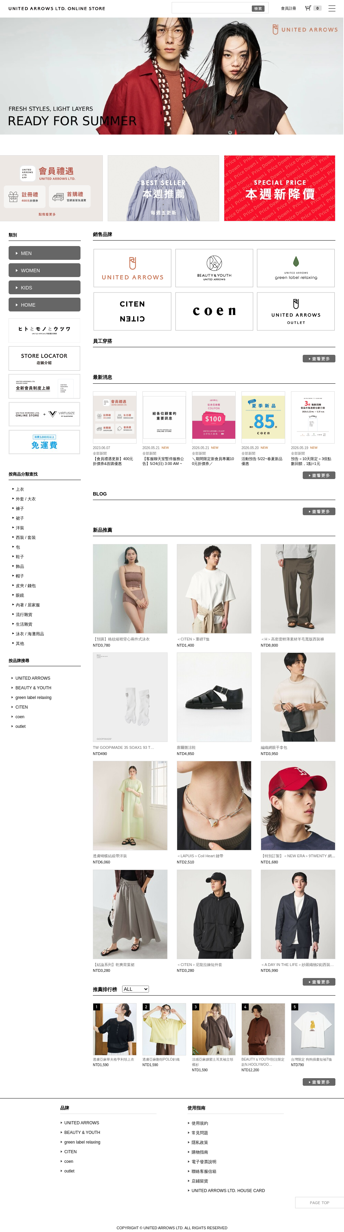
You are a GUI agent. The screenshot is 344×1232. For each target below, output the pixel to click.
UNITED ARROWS (32, 678)
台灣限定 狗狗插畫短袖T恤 (311, 1059)
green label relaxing (33, 697)
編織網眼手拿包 (274, 747)
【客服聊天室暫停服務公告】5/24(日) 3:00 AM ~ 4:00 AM (163, 464)
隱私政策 (200, 1142)
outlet (20, 726)
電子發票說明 (204, 1161)
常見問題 (200, 1132)
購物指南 (200, 1152)
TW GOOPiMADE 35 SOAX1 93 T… (123, 747)
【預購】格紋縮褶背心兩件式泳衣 (121, 639)
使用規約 (200, 1123)
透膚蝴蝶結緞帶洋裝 (110, 856)
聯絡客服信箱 (204, 1171)
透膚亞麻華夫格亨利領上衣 (113, 1059)
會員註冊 (288, 8)
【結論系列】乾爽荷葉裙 (114, 965)
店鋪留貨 (200, 1181)
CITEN (21, 707)
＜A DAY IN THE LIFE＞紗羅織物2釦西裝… (297, 965)
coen (19, 716)
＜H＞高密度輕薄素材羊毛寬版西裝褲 (292, 639)
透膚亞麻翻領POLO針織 (161, 1059)
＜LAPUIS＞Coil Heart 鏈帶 (200, 856)
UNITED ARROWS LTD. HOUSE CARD (228, 1190)
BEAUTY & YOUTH (33, 688)
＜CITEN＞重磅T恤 (193, 639)
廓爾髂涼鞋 (186, 747)
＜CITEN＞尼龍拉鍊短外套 (199, 965)
